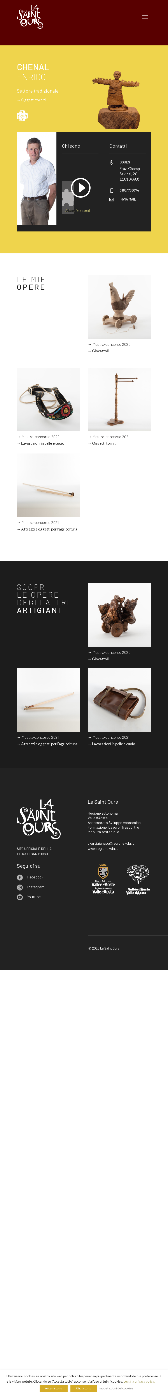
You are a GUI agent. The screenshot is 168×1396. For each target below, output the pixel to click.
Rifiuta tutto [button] (83, 1388)
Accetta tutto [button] (53, 1388)
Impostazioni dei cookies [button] (115, 1388)
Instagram (35, 886)
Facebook (35, 877)
